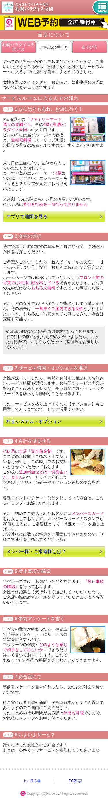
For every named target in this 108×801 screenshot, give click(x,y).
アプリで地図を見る (27, 216)
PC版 (73, 781)
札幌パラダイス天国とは (18, 47)
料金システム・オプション (33, 421)
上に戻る (30, 781)
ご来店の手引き (54, 47)
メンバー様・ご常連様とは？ (36, 551)
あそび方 (90, 47)
